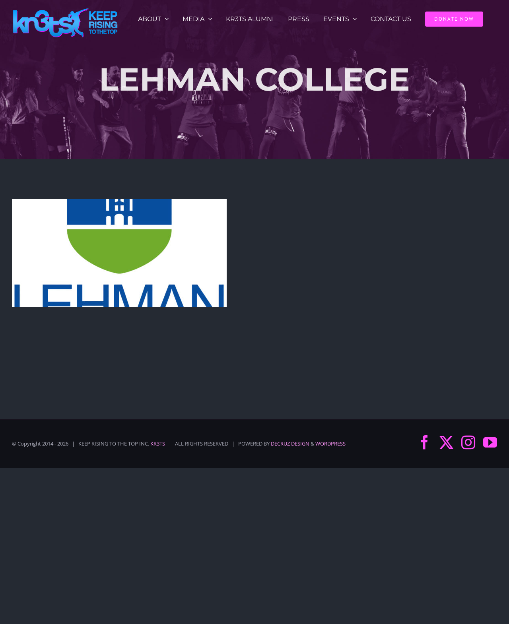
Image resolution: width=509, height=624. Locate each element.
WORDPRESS (330, 443)
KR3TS (157, 443)
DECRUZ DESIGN (290, 443)
